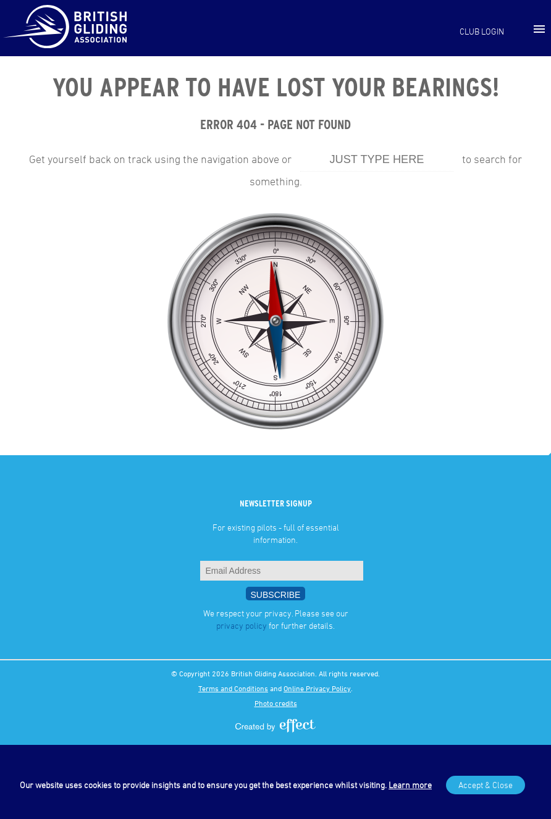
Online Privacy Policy (317, 688)
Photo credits (275, 703)
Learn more (410, 784)
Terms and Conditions (233, 688)
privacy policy (241, 625)
